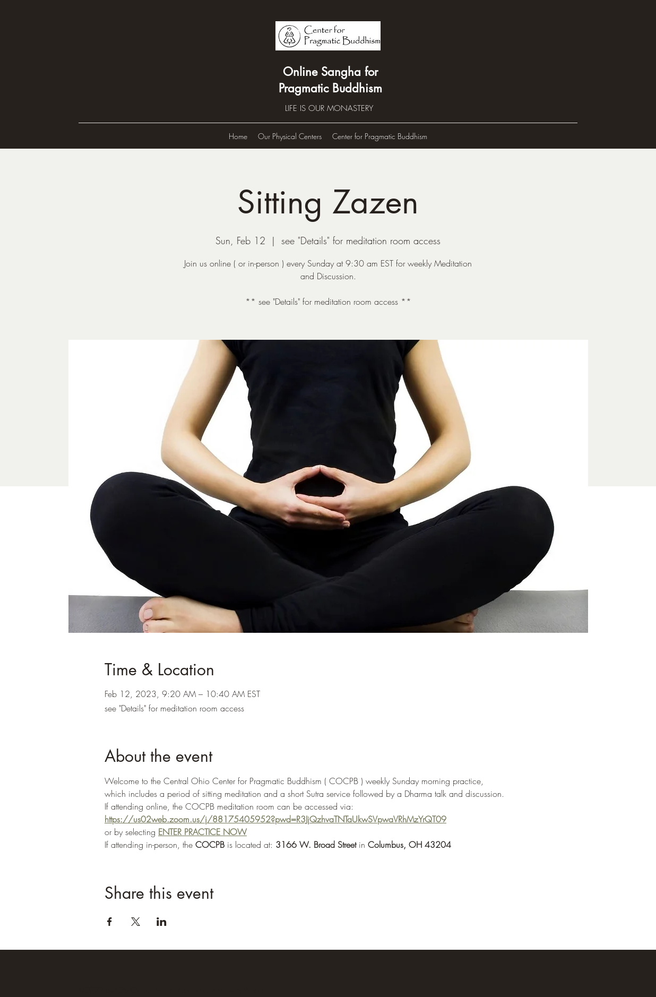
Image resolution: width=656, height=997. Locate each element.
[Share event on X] (136, 921)
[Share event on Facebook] (110, 921)
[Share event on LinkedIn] (162, 921)
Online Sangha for (330, 71)
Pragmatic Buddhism (330, 88)
